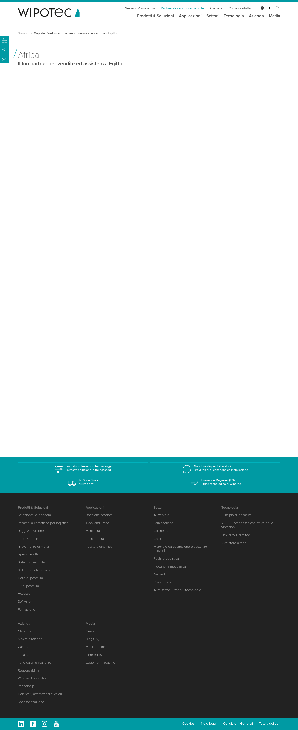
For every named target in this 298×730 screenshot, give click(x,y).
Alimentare (161, 515)
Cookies (188, 723)
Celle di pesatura (30, 578)
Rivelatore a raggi (234, 543)
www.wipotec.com (39, 231)
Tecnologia (234, 16)
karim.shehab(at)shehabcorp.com (188, 225)
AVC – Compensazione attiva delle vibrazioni (247, 525)
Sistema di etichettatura (35, 570)
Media (274, 16)
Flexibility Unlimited (235, 535)
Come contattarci (241, 8)
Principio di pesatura (236, 515)
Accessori (25, 594)
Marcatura (93, 531)
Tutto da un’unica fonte (34, 663)
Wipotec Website (47, 33)
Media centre (95, 647)
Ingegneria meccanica (170, 566)
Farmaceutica (163, 523)
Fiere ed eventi (97, 655)
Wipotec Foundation (32, 678)
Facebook (33, 724)
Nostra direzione (30, 639)
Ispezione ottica (29, 554)
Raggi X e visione (31, 531)
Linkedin (21, 724)
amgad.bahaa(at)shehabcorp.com (52, 413)
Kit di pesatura (28, 586)
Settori (212, 16)
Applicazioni (190, 16)
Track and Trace (97, 523)
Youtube (56, 724)
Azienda (256, 16)
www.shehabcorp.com (179, 239)
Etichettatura (95, 539)
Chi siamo (25, 631)
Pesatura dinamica (99, 547)
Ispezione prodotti (99, 515)
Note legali (209, 723)
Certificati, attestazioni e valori (40, 694)
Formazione (26, 609)
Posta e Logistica (166, 558)
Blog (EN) (92, 639)
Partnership (26, 686)
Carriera (216, 8)
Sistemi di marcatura (32, 562)
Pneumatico (162, 582)
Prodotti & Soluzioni (155, 16)
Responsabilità (28, 670)
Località (23, 655)
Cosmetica (161, 531)
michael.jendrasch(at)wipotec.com (53, 213)
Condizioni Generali (238, 723)
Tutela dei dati (269, 723)
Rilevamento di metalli (34, 547)
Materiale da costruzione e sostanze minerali (180, 549)
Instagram (44, 724)
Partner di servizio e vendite (182, 8)
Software (24, 601)
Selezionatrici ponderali (35, 515)
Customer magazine (100, 663)
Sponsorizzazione (31, 702)
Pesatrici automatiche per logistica (43, 523)
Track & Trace (28, 539)
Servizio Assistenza (140, 8)
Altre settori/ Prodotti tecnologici (178, 590)
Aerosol (159, 574)
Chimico (159, 539)
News (90, 631)
